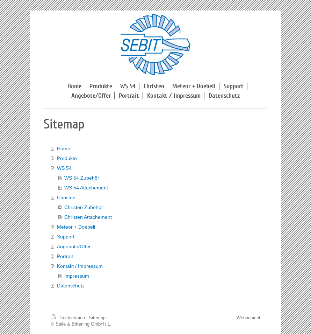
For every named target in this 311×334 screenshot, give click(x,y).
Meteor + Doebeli (76, 227)
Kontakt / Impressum (80, 266)
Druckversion (68, 317)
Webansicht (248, 317)
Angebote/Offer (74, 246)
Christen (66, 197)
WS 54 (64, 168)
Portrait (65, 256)
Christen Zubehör (83, 207)
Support (65, 236)
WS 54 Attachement (86, 187)
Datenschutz (71, 285)
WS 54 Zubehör (81, 178)
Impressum (76, 276)
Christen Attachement (88, 217)
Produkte (67, 158)
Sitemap (97, 317)
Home (63, 148)
